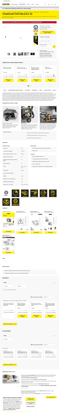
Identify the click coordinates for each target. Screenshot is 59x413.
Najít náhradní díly (51, 380)
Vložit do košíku (8, 78)
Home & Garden (14, 4)
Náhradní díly (37, 376)
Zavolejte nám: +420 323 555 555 (46, 56)
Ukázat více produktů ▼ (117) (10, 310)
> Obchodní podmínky (6, 411)
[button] (5, 36)
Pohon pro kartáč (48, 68)
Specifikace (27, 88)
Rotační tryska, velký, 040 (22, 68)
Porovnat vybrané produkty (36, 327)
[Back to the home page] (6, 5)
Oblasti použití (47, 88)
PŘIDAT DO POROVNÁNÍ (8, 299)
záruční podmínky (31, 358)
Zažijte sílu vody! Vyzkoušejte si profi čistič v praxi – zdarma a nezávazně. (18, 8)
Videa (41, 88)
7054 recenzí (46, 410)
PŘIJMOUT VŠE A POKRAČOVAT (30, 399)
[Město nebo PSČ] (46, 46)
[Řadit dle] (49, 286)
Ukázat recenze (47, 411)
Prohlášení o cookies (11, 408)
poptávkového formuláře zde (43, 367)
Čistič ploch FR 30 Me (7, 68)
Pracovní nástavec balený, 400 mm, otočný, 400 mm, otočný (50, 294)
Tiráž (15, 409)
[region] (19, 403)
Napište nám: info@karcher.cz (45, 53)
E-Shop (37, 4)
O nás (33, 4)
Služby (28, 4)
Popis (5, 88)
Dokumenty (34, 88)
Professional (22, 4)
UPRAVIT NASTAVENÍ (31, 406)
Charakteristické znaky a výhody (15, 88)
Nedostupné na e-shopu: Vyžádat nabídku (47, 32)
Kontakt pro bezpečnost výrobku (46, 55)
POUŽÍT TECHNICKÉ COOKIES (30, 403)
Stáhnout (8, 229)
